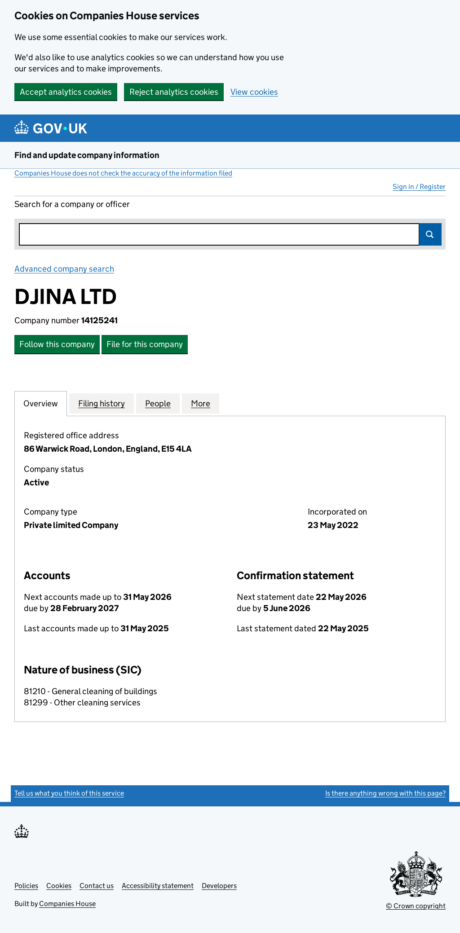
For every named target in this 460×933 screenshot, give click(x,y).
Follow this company (57, 344)
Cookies (58, 885)
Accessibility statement (158, 885)
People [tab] (158, 403)
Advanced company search (64, 269)
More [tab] (200, 403)
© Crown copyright (416, 906)
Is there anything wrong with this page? (385, 793)
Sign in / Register (419, 186)
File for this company (144, 344)
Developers (219, 885)
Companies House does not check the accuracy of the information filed (123, 173)
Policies (26, 885)
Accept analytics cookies (66, 92)
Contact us (97, 885)
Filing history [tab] (101, 403)
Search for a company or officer (72, 204)
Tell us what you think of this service (69, 793)
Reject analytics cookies (173, 92)
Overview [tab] (40, 403)
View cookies (254, 92)
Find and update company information (86, 155)
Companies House (67, 903)
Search (430, 234)
